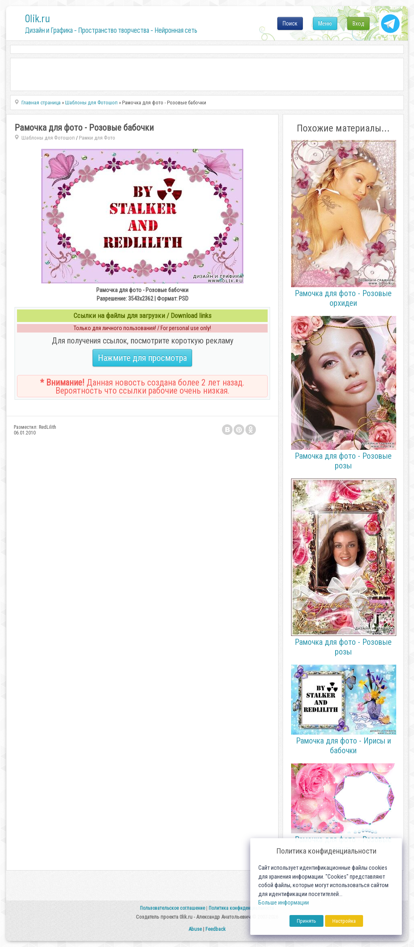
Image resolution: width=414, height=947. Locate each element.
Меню (325, 23)
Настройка (344, 921)
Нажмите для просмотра (142, 358)
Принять (306, 921)
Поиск (290, 23)
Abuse (195, 929)
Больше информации (283, 902)
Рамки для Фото (97, 138)
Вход (358, 23)
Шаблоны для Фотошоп (48, 138)
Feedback (215, 929)
